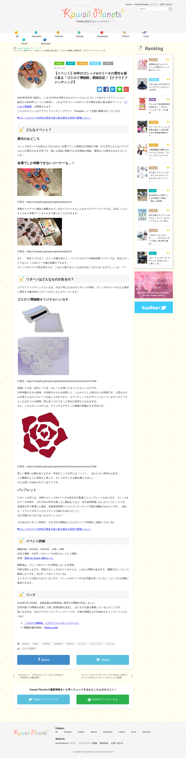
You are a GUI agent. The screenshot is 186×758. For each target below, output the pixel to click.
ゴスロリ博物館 (29, 648)
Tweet (105, 660)
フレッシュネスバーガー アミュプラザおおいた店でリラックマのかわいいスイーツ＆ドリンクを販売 (104, 676)
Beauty (59, 63)
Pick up (108, 63)
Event (70, 63)
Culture (153, 60)
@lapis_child (51, 627)
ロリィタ (110, 644)
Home (128, 4)
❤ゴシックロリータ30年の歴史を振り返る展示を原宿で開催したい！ (54, 117)
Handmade (107, 732)
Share (45, 660)
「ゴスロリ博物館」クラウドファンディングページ (51, 623)
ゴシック (81, 644)
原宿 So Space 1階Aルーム (38, 558)
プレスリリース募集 (88, 743)
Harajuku (95, 63)
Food (152, 100)
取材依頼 (104, 743)
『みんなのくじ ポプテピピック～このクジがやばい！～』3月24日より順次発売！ (41, 676)
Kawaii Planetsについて (145, 4)
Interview (146, 732)
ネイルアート (96, 644)
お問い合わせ (166, 4)
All (57, 732)
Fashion (82, 63)
